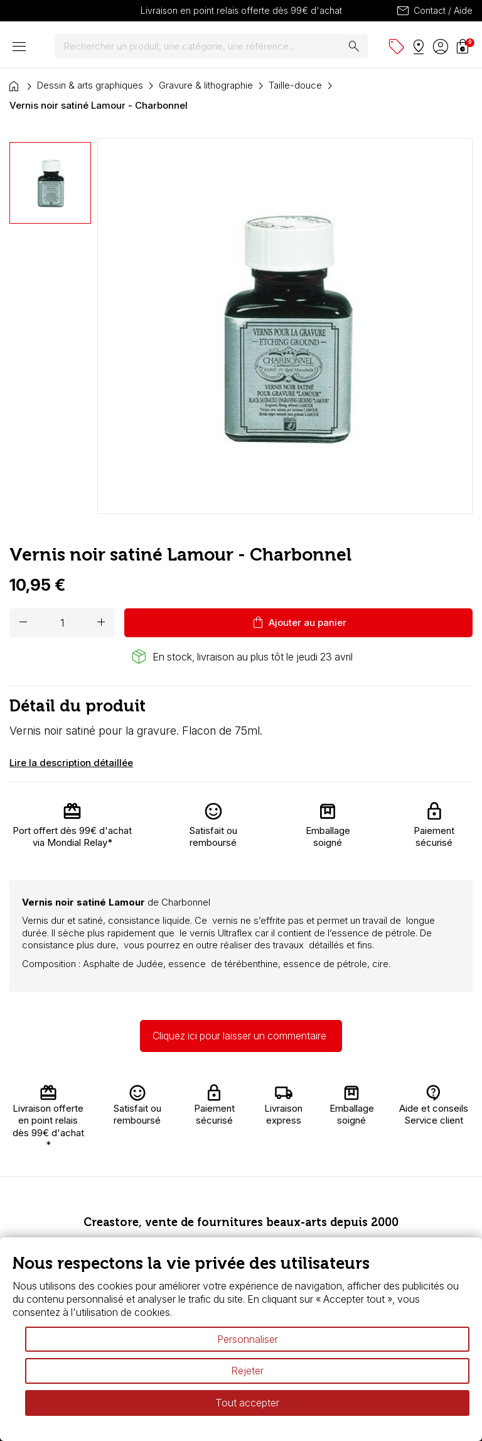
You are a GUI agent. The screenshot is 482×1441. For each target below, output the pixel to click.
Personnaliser (247, 1339)
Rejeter (247, 1370)
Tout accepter (247, 1402)
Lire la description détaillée (71, 763)
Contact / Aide (434, 10)
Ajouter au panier (298, 623)
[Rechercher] (211, 46)
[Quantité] (62, 622)
